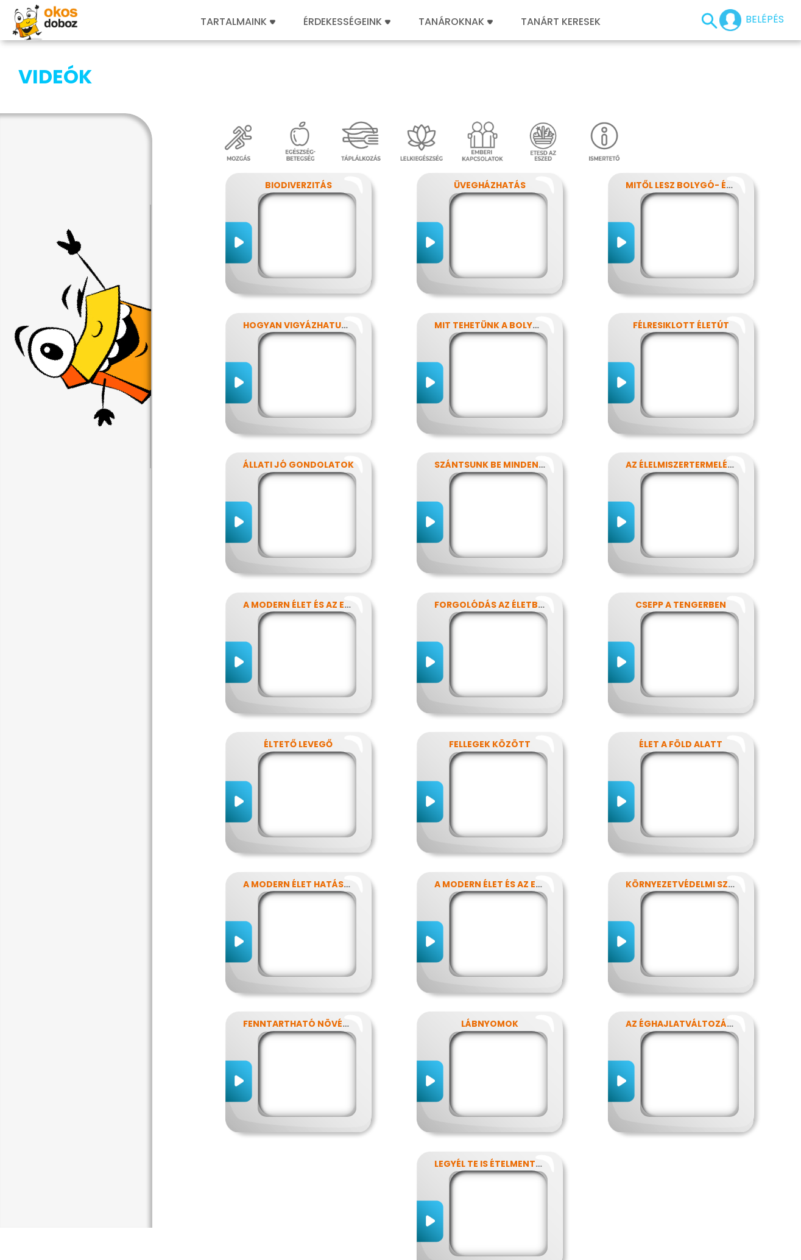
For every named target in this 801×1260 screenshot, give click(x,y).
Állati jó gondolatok (298, 404)
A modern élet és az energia (310, 544)
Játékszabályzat (287, 1243)
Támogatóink (484, 1243)
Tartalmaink (237, 22)
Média (347, 1243)
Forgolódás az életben (491, 544)
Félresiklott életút (681, 264)
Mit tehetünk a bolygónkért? (507, 264)
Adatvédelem (149, 1243)
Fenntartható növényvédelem (318, 963)
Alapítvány (421, 1243)
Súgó (534, 1243)
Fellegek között (490, 683)
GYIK (379, 1243)
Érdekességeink (346, 22)
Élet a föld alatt (680, 683)
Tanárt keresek (561, 22)
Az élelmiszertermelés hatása (698, 404)
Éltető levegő (298, 683)
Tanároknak (455, 22)
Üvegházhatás (490, 124)
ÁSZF (565, 1243)
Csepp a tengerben (680, 544)
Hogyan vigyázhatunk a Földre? (322, 264)
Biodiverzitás (298, 124)
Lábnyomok (489, 963)
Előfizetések (214, 1243)
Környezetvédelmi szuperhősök (704, 823)
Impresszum (83, 1243)
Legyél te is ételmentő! (490, 1103)
